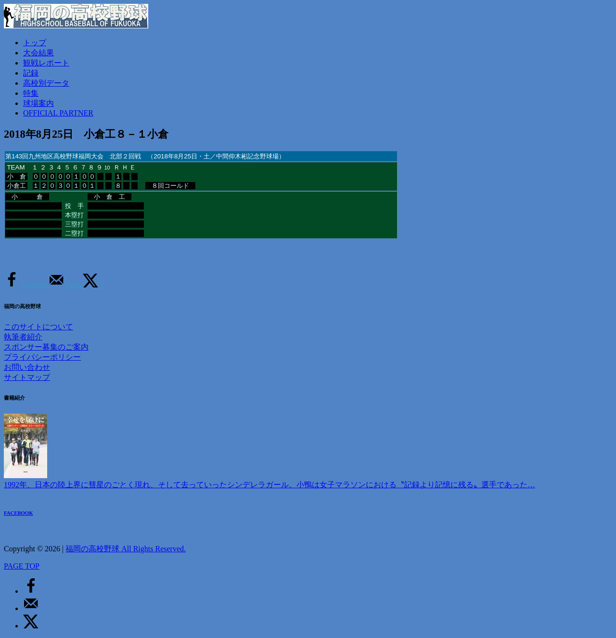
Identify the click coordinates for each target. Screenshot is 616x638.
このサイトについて (38, 327)
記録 (30, 73)
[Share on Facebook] (26, 285)
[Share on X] (94, 285)
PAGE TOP (21, 566)
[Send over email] (66, 285)
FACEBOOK (18, 513)
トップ (34, 43)
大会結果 (38, 53)
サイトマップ (27, 377)
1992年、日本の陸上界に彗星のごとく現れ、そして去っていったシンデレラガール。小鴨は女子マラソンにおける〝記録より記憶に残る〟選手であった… (269, 485)
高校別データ (46, 83)
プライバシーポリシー (42, 357)
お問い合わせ (27, 367)
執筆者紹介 (23, 337)
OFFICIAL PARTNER (58, 113)
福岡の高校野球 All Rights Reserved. (125, 549)
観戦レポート (46, 63)
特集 (30, 93)
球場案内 (38, 103)
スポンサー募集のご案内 (46, 347)
